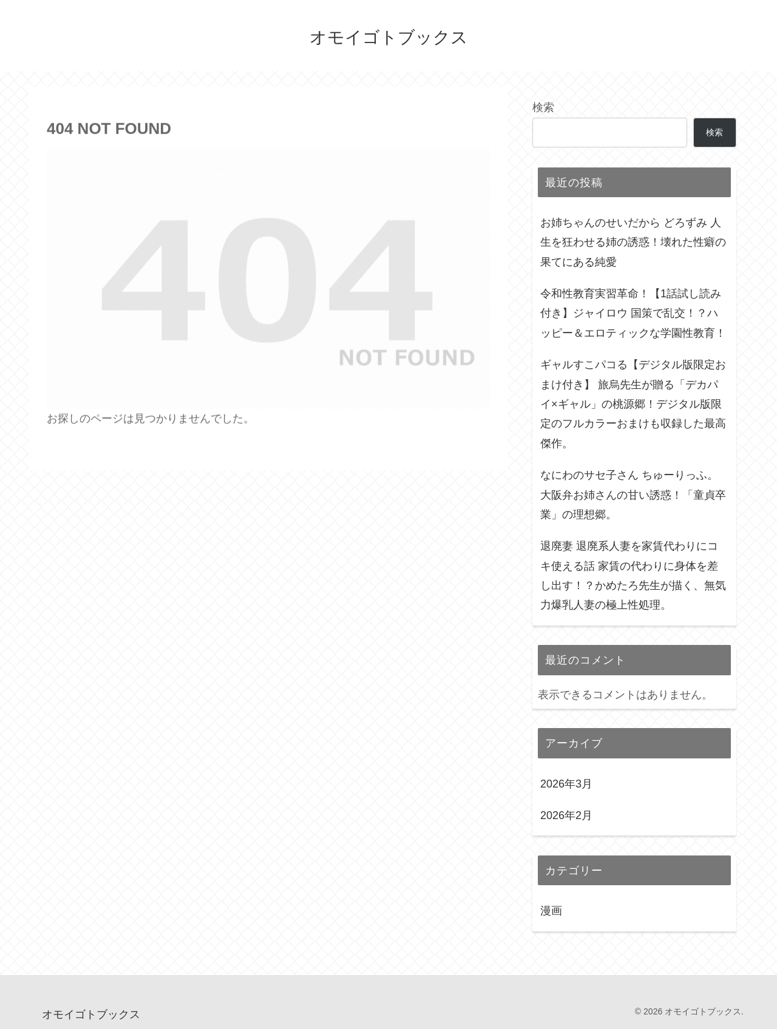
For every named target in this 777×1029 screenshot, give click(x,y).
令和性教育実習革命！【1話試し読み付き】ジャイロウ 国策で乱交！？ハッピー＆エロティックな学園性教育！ (633, 313)
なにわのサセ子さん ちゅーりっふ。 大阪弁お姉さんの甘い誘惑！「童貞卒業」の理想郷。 (633, 495)
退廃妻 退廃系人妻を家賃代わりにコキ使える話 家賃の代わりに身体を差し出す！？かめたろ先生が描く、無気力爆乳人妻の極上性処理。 (633, 575)
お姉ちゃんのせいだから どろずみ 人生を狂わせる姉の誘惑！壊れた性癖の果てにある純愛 (633, 242)
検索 (543, 107)
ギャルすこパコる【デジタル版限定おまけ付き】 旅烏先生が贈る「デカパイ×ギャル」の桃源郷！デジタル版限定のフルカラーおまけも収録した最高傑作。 (633, 404)
